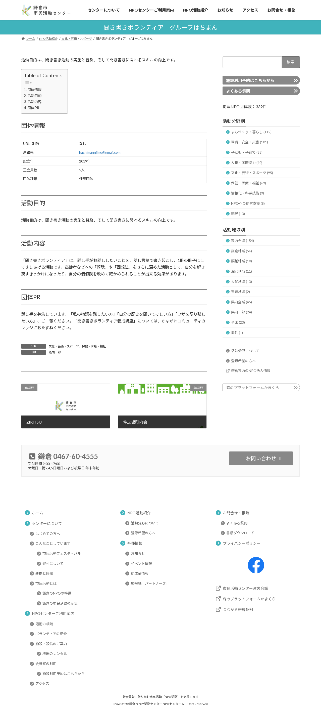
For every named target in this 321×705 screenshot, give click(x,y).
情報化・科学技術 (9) (247, 193)
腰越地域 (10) (241, 261)
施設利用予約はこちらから (250, 80)
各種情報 (134, 543)
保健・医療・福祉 (94, 346)
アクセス (42, 683)
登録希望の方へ (243, 360)
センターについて (47, 523)
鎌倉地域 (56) (241, 250)
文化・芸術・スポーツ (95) (252, 173)
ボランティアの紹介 (51, 634)
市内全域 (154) (242, 240)
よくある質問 (238, 90)
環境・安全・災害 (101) (249, 142)
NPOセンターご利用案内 (53, 613)
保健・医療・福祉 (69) (248, 183)
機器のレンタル (54, 653)
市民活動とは (46, 583)
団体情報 (34, 90)
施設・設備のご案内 (51, 644)
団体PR (33, 108)
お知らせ (138, 553)
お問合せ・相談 (236, 512)
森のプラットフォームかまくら (252, 387)
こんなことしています (53, 543)
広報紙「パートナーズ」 (150, 583)
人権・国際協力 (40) (246, 162)
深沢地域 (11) (241, 271)
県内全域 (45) (241, 302)
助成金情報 (139, 573)
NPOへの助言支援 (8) (248, 203)
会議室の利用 (46, 663)
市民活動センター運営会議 (245, 588)
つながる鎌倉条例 (238, 609)
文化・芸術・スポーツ (64, 346)
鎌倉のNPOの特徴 (56, 593)
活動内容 (34, 102)
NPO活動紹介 (139, 512)
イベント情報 (141, 563)
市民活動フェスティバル (61, 553)
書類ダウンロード (240, 533)
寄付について (53, 563)
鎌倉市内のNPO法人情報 (251, 370)
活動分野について (245, 351)
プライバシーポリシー (241, 543)
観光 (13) (238, 213)
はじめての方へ (47, 533)
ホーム (37, 512)
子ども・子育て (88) (246, 152)
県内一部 (55, 352)
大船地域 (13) (241, 281)
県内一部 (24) (241, 312)
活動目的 (34, 96)
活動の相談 (44, 623)
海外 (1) (237, 332)
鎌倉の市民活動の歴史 (60, 603)
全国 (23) (238, 322)
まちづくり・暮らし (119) (251, 132)
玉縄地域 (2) (240, 291)
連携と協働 (44, 573)
